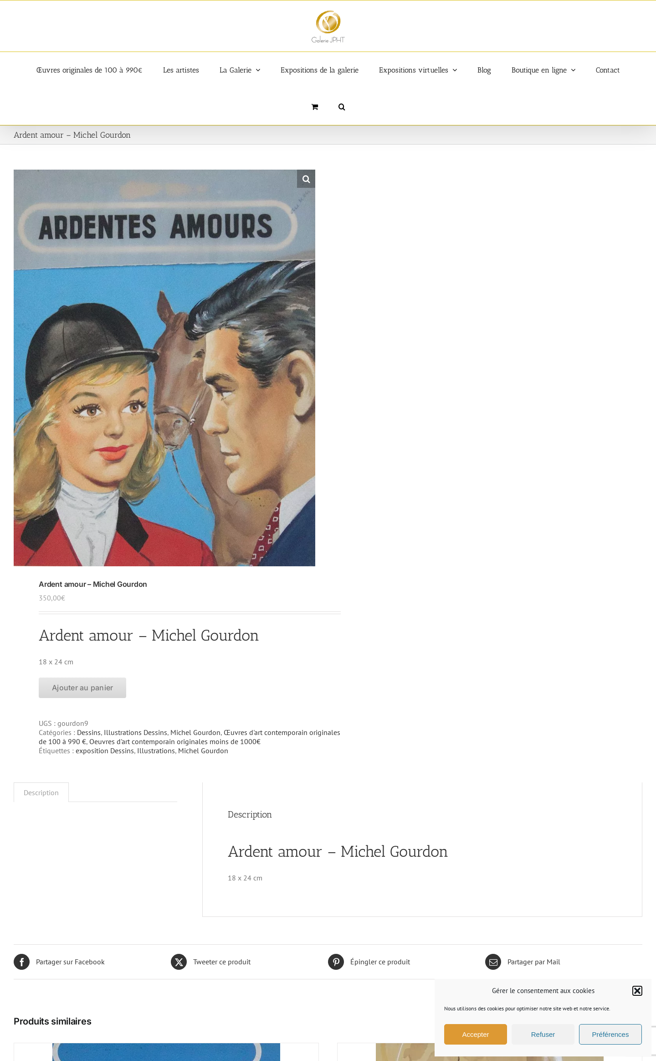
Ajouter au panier (82, 687)
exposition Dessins (105, 750)
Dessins (89, 732)
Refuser (543, 1034)
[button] (637, 990)
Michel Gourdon (195, 732)
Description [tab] (41, 792)
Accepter (475, 1034)
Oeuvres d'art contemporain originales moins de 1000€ (175, 741)
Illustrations (156, 750)
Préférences (610, 1034)
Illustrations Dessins (135, 732)
